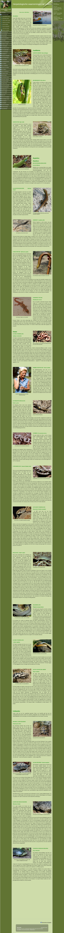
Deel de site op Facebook (46, 922)
